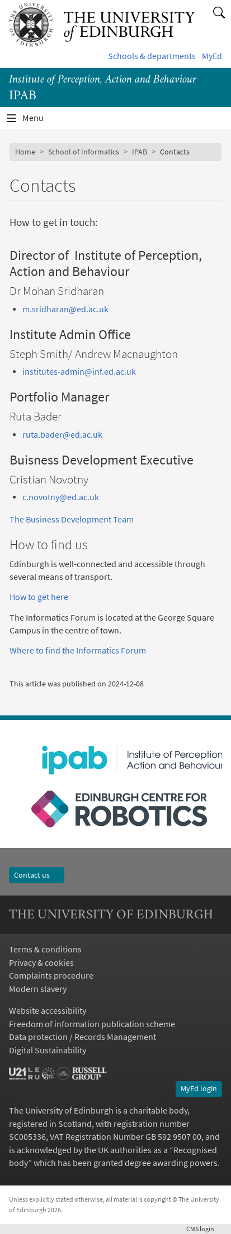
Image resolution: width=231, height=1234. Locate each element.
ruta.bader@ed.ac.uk (62, 434)
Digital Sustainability (47, 1050)
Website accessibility (47, 1010)
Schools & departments (152, 56)
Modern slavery (38, 989)
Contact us (36, 875)
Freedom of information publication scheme (92, 1024)
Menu (39, 121)
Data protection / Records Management (82, 1037)
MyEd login (199, 1088)
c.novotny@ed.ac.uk (60, 497)
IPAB (139, 152)
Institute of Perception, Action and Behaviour (102, 80)
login (204, 1229)
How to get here (39, 597)
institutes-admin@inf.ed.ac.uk (79, 371)
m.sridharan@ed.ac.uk (65, 309)
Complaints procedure (51, 975)
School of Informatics (83, 152)
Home (25, 152)
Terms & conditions (45, 949)
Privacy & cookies (41, 962)
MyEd (212, 56)
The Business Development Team (72, 519)
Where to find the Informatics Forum (78, 650)
